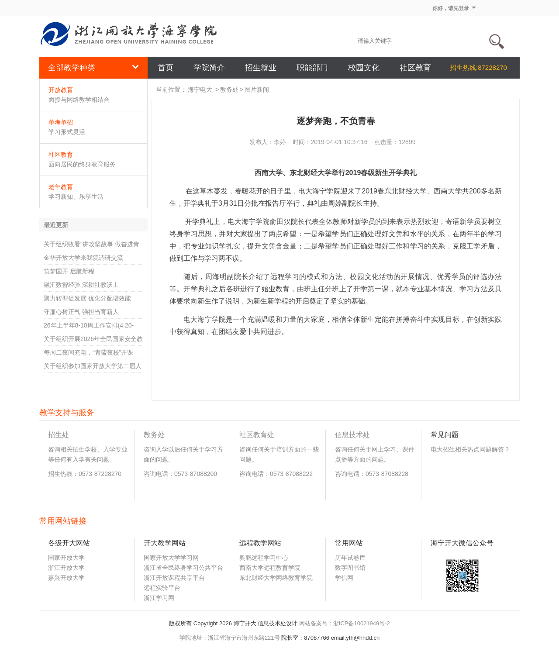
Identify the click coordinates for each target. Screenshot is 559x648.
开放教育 (60, 89)
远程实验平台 (162, 587)
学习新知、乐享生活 (76, 196)
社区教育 (60, 154)
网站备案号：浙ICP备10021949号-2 (344, 623)
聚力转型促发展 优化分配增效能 (87, 298)
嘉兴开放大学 (66, 577)
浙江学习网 (159, 597)
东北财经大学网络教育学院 (276, 577)
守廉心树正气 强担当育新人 (81, 311)
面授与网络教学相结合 (79, 99)
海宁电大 (200, 89)
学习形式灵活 (66, 131)
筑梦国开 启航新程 (69, 271)
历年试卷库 (350, 557)
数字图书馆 (350, 567)
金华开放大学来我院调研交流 (83, 257)
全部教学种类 (93, 67)
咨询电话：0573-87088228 (371, 473)
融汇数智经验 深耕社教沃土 (81, 284)
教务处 (229, 89)
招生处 (58, 434)
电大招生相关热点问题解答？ (470, 449)
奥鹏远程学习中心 (263, 557)
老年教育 (60, 186)
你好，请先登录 (450, 8)
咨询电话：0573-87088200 (180, 473)
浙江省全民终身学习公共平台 (183, 567)
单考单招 (60, 122)
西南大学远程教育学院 (269, 567)
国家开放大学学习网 (171, 557)
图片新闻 (257, 89)
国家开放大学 (66, 557)
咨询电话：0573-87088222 (276, 473)
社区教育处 (256, 434)
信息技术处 (352, 434)
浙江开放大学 (66, 567)
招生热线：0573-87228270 (84, 473)
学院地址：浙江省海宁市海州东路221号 (229, 637)
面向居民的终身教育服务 (82, 164)
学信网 (344, 577)
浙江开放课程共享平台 (174, 577)
